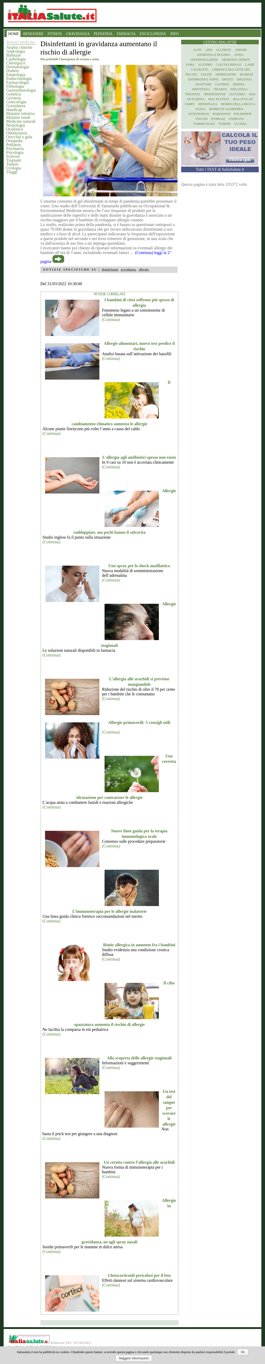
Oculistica (14, 129)
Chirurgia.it (15, 63)
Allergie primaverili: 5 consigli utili (139, 722)
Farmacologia (17, 82)
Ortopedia (14, 141)
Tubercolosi (204, 124)
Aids (208, 50)
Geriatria (13, 98)
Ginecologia (16, 102)
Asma (190, 64)
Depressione (226, 74)
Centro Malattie (220, 42)
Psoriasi (218, 119)
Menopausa (207, 104)
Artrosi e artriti (236, 59)
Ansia (239, 55)
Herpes (238, 84)
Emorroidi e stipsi (203, 79)
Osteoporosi (198, 114)
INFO (174, 34)
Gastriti (222, 84)
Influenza (239, 89)
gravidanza (128, 269)
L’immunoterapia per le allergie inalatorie (109, 911)
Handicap (14, 109)
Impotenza (201, 89)
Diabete (12, 70)
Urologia (13, 168)
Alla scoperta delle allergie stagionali (139, 1058)
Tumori (12, 164)
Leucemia (237, 94)
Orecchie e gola (19, 137)
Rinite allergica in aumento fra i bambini (139, 945)
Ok (243, 1352)
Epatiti (227, 79)
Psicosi (202, 119)
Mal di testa (218, 99)
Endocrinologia (19, 78)
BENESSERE (33, 34)
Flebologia (15, 86)
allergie (144, 269)
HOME (13, 34)
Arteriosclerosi (204, 59)
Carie (249, 64)
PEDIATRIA (103, 34)
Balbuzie (13, 55)
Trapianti (13, 160)
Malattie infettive (20, 113)
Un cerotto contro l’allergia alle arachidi (139, 1162)
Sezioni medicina (20, 42)
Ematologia (15, 74)
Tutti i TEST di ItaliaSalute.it (220, 169)
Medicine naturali (20, 121)
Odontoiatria (16, 133)
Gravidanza (15, 106)
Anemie (241, 50)
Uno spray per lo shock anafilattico (139, 566)
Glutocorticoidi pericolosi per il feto (139, 1275)
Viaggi (11, 172)
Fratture (203, 84)
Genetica (13, 94)
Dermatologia (17, 67)
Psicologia (15, 152)
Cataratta (200, 69)
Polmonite (243, 114)
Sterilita (236, 119)
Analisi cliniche (19, 47)
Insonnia (192, 94)
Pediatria (13, 144)
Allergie (223, 50)
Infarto (220, 89)
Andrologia (15, 51)
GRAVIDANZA (78, 34)
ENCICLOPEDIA (153, 34)
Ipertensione (215, 94)
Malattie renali (18, 117)
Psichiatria (15, 148)
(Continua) (111, 319)
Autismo (205, 64)
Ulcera (240, 124)
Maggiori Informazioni (134, 1358)
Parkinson (221, 114)
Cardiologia (16, 59)
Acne (197, 50)
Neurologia (15, 125)
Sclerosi (13, 156)
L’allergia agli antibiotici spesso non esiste (139, 457)
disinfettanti (110, 269)
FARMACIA (126, 34)
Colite (206, 74)
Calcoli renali (228, 64)
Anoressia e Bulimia (213, 55)
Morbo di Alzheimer (226, 109)
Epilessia (244, 79)
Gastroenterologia (21, 90)
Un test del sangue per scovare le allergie (168, 1107)
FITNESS (55, 34)
